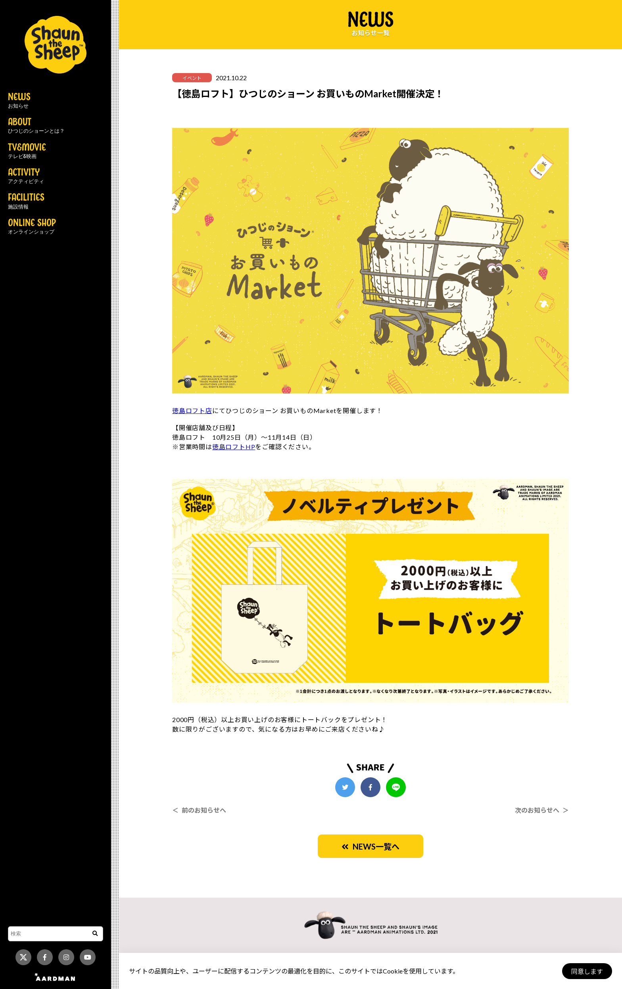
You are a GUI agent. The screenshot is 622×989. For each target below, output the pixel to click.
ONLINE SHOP (32, 226)
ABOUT (36, 125)
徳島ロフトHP (233, 446)
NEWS (19, 100)
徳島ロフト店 (192, 410)
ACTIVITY (26, 176)
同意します (587, 971)
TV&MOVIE (27, 151)
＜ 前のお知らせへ (199, 810)
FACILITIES (26, 201)
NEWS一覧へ (370, 846)
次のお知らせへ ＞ (542, 810)
